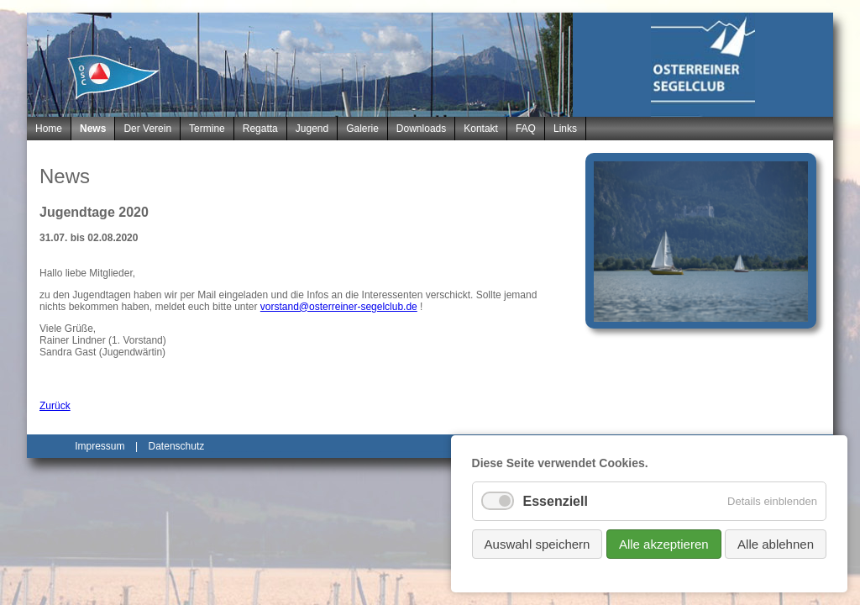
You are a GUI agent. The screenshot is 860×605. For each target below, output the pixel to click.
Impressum (99, 446)
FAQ (526, 128)
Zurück (55, 406)
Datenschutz (177, 446)
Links (565, 128)
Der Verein (147, 128)
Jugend (312, 128)
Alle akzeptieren (664, 544)
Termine (207, 128)
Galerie (362, 128)
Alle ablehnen (775, 544)
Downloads (421, 128)
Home (48, 128)
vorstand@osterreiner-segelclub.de (338, 307)
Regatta (260, 128)
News (93, 128)
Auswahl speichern (537, 544)
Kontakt (481, 128)
